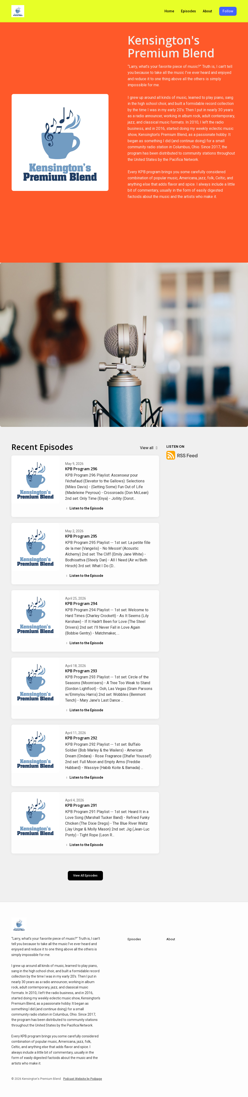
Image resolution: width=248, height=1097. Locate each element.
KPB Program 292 (81, 738)
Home (169, 11)
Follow (228, 11)
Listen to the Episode (84, 508)
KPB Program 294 (81, 603)
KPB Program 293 (81, 671)
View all (149, 448)
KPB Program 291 (81, 805)
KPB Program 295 (81, 536)
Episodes (188, 11)
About (207, 11)
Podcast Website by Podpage (82, 1079)
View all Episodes (85, 875)
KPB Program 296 (81, 468)
